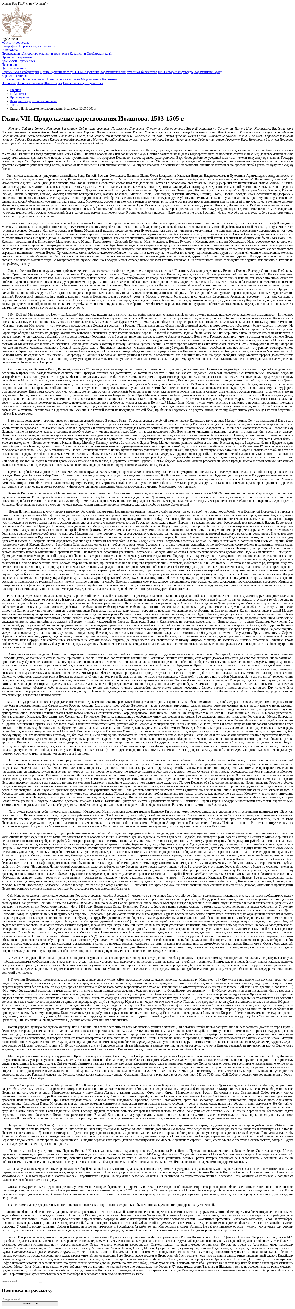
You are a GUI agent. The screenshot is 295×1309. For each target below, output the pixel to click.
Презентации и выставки (62, 79)
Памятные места (33, 79)
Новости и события (30, 83)
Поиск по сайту (73, 83)
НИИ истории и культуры (175, 72)
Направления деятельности (37, 46)
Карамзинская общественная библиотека (128, 72)
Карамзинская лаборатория (20, 72)
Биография (9, 46)
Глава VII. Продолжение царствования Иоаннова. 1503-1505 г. (53, 108)
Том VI (14, 104)
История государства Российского (33, 101)
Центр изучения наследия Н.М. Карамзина (69, 72)
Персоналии (10, 64)
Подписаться (94, 83)
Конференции (11, 79)
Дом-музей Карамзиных (18, 61)
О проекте (9, 83)
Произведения (12, 53)
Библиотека (10, 50)
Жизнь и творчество (16, 42)
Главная (15, 90)
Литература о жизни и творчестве (45, 53)
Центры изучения (14, 68)
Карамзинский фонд (208, 72)
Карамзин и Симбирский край (90, 53)
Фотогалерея (53, 83)
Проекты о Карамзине (17, 57)
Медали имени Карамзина (99, 79)
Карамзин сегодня (14, 75)
